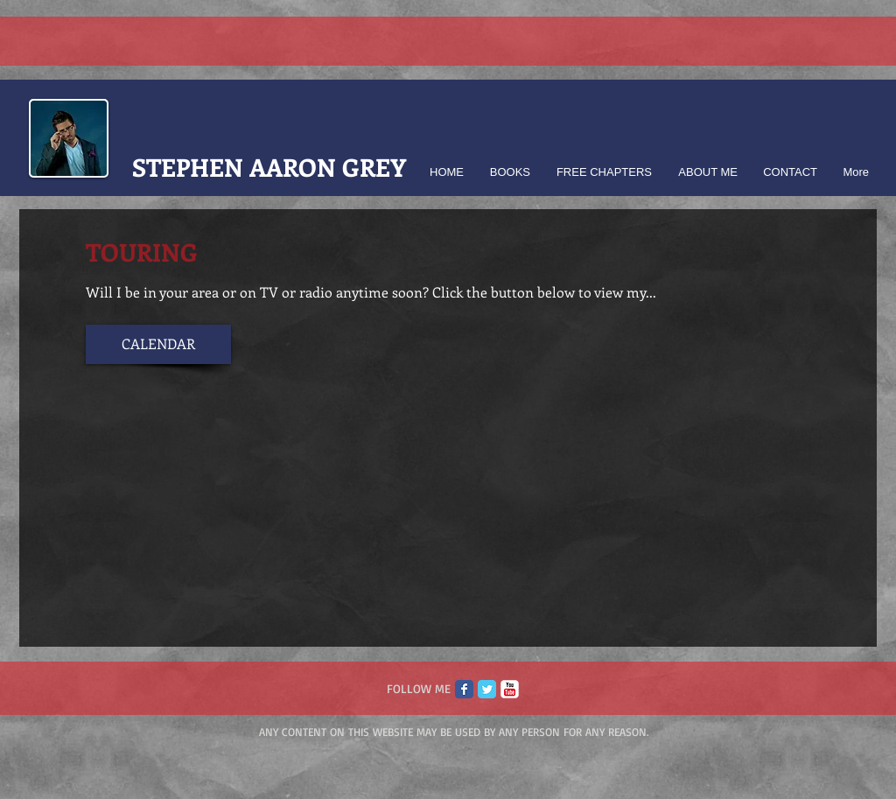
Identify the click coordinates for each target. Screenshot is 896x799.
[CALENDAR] (158, 344)
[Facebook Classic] (464, 689)
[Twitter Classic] (487, 689)
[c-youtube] (509, 689)
